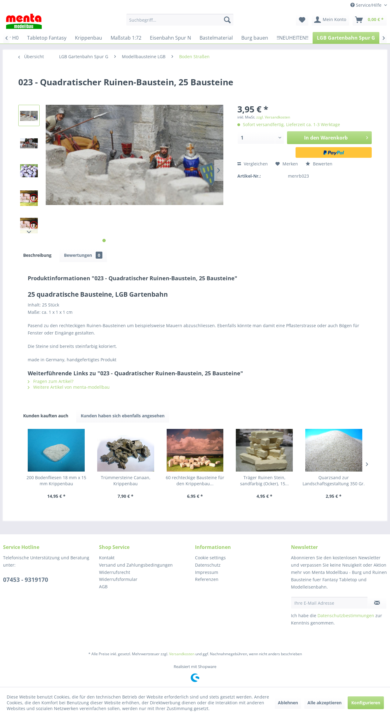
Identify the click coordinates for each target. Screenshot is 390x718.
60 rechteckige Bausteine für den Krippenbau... (195, 480)
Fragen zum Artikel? (50, 381)
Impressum (206, 572)
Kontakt (107, 558)
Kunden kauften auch (45, 416)
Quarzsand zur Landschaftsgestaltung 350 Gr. (334, 480)
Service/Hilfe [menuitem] (366, 5)
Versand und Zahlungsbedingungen (136, 565)
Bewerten (319, 164)
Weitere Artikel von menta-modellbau (69, 387)
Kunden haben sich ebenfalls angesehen (123, 416)
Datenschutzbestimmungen (345, 615)
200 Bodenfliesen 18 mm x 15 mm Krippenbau (56, 480)
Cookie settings (210, 558)
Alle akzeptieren (324, 703)
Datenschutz (208, 565)
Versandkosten (181, 653)
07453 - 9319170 (25, 580)
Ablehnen (288, 703)
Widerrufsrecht (114, 572)
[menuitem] (180, 20)
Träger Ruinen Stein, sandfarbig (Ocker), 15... (264, 480)
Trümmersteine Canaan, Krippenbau (126, 480)
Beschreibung (37, 255)
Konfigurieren (365, 703)
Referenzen (206, 579)
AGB (103, 586)
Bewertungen (83, 255)
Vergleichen (252, 164)
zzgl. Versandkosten (273, 117)
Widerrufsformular (118, 579)
